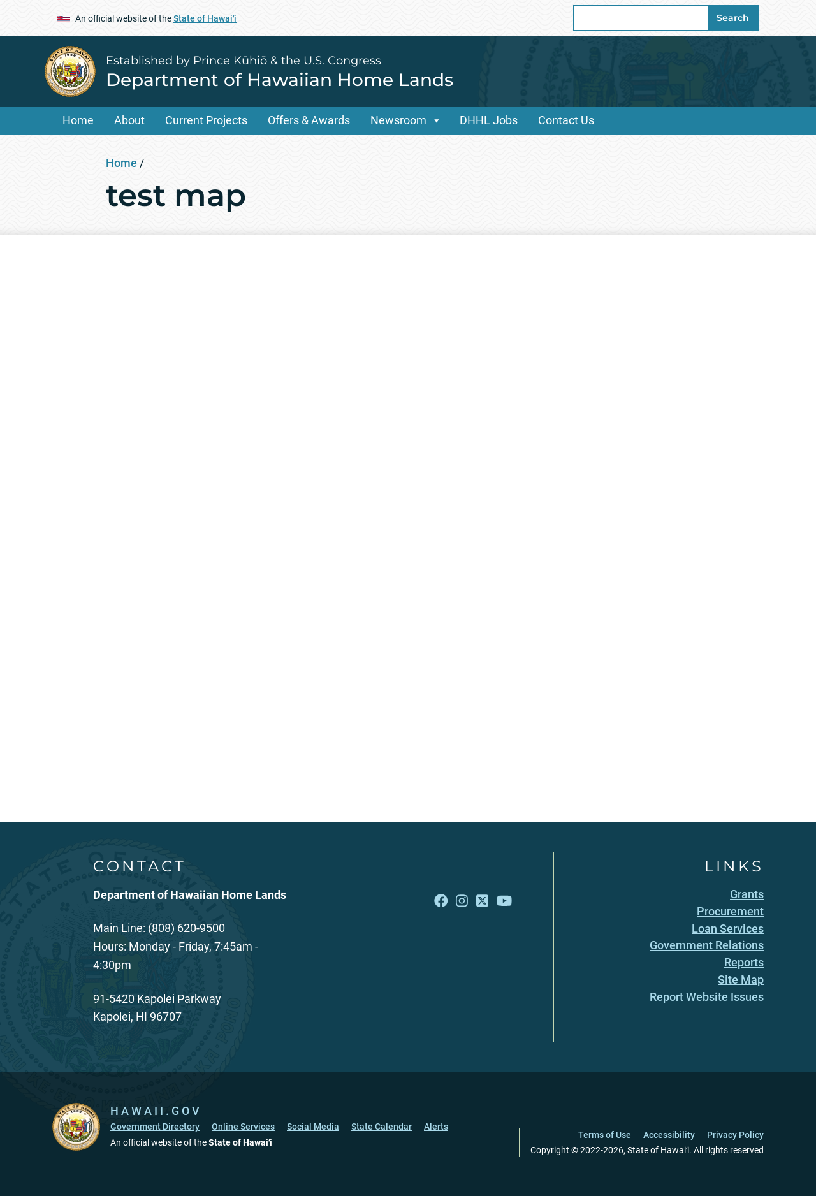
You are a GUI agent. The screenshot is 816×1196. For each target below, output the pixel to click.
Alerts (436, 1126)
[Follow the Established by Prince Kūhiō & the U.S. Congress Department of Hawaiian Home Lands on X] (482, 901)
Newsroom (398, 120)
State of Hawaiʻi (205, 18)
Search (733, 18)
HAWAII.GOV (156, 1111)
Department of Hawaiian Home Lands (279, 80)
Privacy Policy (735, 1135)
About (129, 120)
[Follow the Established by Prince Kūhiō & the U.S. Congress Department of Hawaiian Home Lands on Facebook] (441, 901)
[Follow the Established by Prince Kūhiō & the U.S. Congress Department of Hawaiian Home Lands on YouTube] (504, 901)
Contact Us (566, 120)
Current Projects (206, 120)
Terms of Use (604, 1135)
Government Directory (155, 1126)
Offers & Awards (309, 120)
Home (78, 120)
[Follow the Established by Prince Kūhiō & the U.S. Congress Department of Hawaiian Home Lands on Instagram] (462, 901)
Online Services (243, 1126)
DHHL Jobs (489, 120)
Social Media (313, 1126)
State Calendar (381, 1126)
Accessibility (669, 1135)
